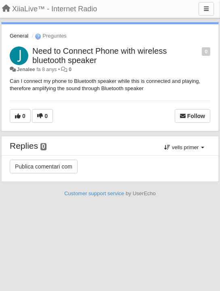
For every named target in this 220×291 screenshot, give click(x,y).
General (19, 36)
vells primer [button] (184, 147)
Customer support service (94, 193)
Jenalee (26, 69)
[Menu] (206, 9)
